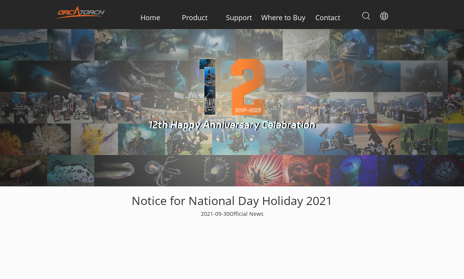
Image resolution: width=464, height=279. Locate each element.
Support (239, 17)
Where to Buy (283, 17)
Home (150, 17)
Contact (327, 17)
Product (194, 17)
